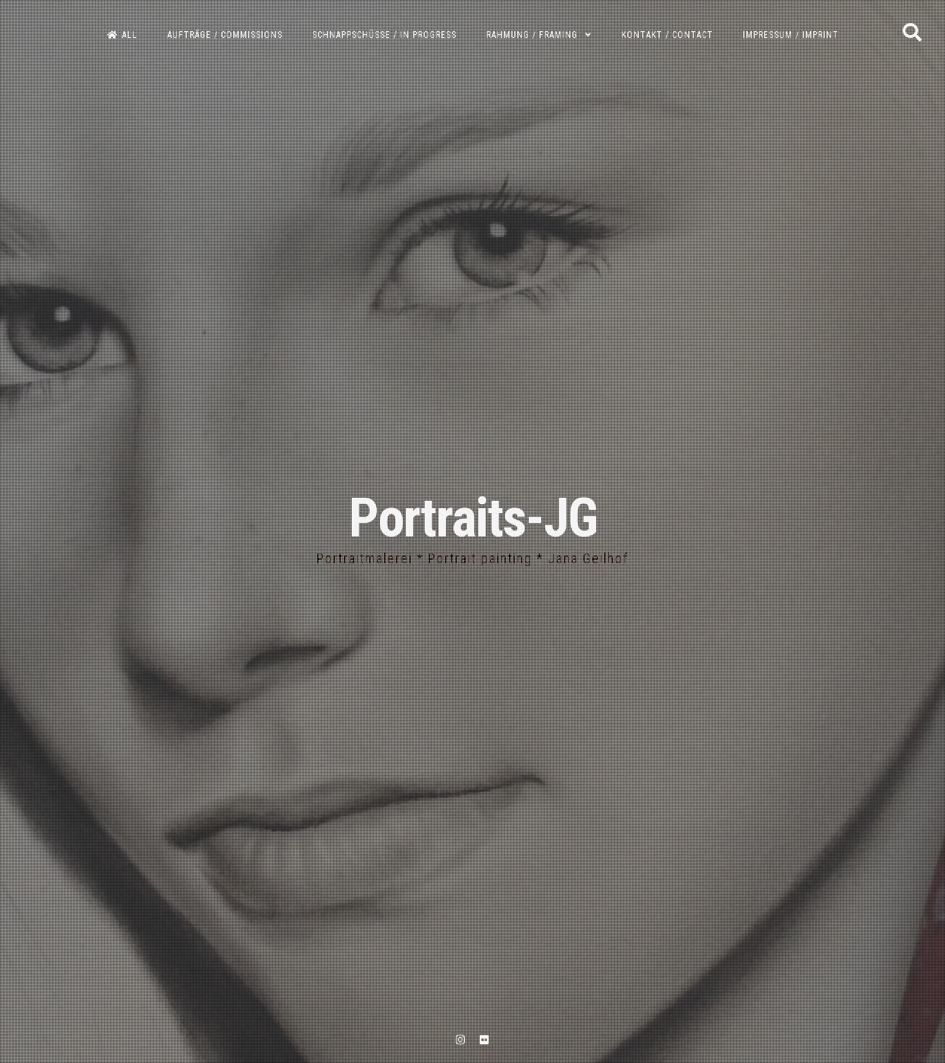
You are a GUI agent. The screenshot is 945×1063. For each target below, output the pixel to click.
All (122, 35)
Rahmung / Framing (532, 35)
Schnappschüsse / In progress (384, 35)
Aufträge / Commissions (225, 35)
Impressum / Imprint (791, 35)
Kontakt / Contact (667, 35)
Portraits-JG (473, 518)
